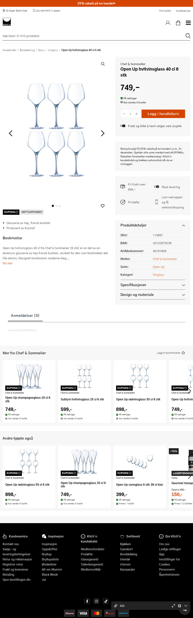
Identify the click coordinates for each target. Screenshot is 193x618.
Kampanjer (127, 569)
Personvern (167, 569)
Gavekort (126, 549)
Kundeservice (183, 10)
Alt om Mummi (52, 569)
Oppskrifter (49, 549)
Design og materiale (137, 294)
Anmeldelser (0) (25, 315)
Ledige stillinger (170, 549)
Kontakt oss (11, 544)
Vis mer (8, 263)
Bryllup (46, 554)
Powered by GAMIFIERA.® (22, 330)
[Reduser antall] (124, 114)
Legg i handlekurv (163, 113)
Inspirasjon (49, 544)
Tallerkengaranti (92, 564)
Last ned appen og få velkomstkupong (173, 202)
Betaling (8, 574)
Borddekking (27, 50)
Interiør (125, 559)
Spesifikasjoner (133, 284)
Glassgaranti (89, 559)
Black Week (50, 574)
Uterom (125, 564)
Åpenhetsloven (169, 574)
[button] (102, 206)
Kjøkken (125, 544)
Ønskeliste (49, 564)
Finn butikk (165, 10)
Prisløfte (133, 202)
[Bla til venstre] (10, 133)
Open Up (159, 266)
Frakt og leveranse (15, 569)
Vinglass (53, 50)
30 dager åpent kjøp (15, 10)
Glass (41, 50)
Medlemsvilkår (91, 569)
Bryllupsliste (50, 559)
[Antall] (130, 114)
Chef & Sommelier (133, 64)
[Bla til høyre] (102, 133)
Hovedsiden (9, 50)
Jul (44, 579)
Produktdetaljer (133, 225)
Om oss (164, 544)
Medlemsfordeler (92, 549)
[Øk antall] (136, 114)
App (161, 554)
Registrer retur (13, 564)
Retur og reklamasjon (17, 559)
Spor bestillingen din (17, 579)
